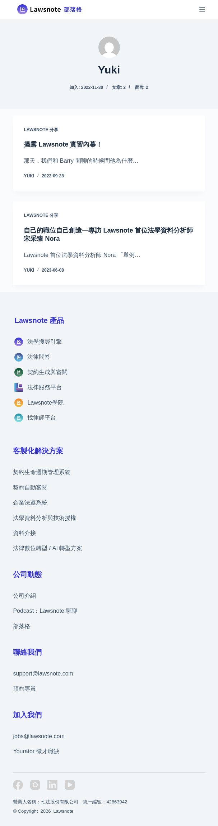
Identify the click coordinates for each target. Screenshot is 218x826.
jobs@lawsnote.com (38, 736)
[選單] (202, 9)
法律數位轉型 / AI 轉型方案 (47, 548)
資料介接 (24, 533)
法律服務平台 (44, 387)
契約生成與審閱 (47, 372)
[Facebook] (18, 785)
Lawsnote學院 (45, 403)
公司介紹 (24, 596)
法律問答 (38, 357)
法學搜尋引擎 (44, 342)
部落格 (21, 626)
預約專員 (24, 689)
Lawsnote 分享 (41, 129)
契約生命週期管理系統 (41, 472)
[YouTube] (70, 785)
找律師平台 (41, 418)
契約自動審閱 (30, 487)
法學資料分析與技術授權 (44, 518)
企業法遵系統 (30, 503)
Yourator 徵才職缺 (36, 751)
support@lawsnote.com (43, 673)
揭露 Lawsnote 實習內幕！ (63, 144)
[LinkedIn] (52, 785)
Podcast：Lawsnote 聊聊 (45, 611)
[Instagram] (35, 785)
